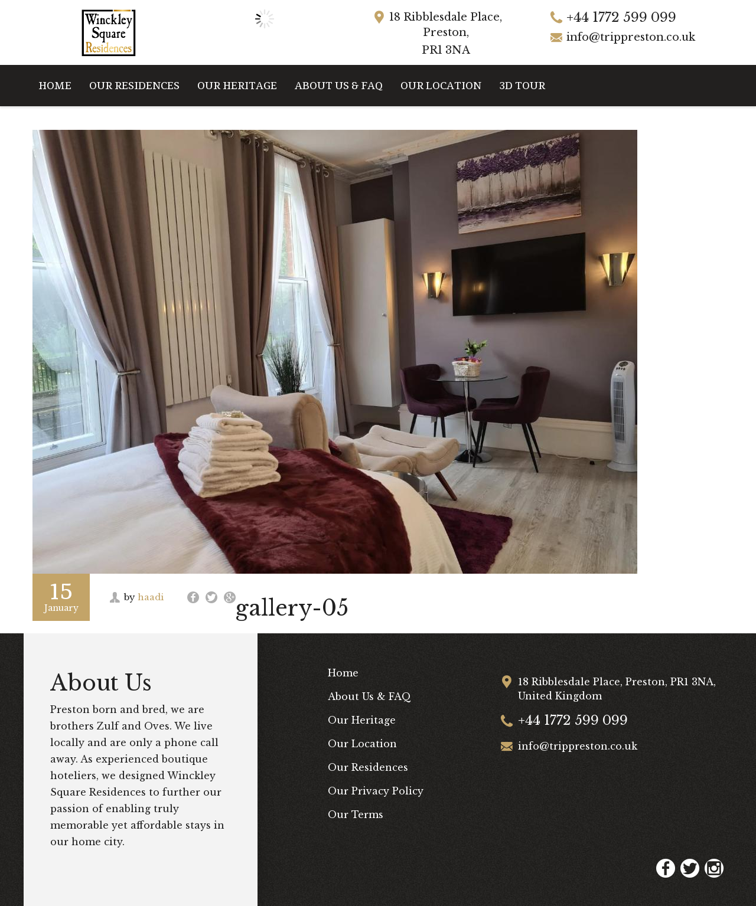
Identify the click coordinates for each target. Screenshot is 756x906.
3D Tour (522, 85)
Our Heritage (237, 85)
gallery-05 (292, 608)
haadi (151, 597)
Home (54, 85)
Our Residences (134, 85)
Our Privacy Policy (375, 791)
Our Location (440, 85)
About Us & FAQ (339, 85)
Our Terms (355, 814)
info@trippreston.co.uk (630, 37)
